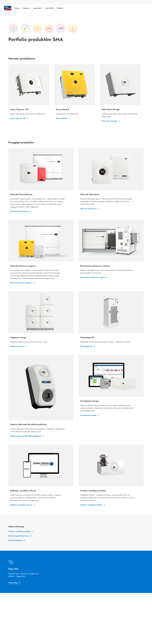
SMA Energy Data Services (18, 536)
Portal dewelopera (15, 540)
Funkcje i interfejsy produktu (19, 531)
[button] (143, 2)
